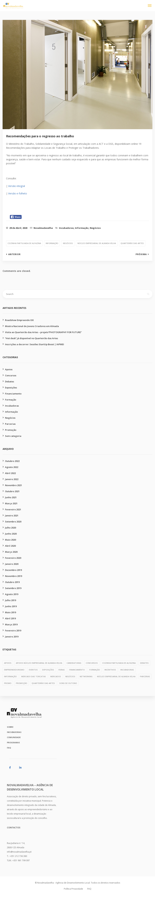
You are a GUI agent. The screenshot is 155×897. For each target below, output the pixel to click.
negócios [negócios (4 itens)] (70, 676)
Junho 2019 (11, 606)
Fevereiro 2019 (13, 630)
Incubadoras (66, 227)
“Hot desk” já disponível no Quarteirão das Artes (31, 338)
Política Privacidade (73, 888)
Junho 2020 (11, 533)
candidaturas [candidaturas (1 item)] (74, 663)
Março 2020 (11, 551)
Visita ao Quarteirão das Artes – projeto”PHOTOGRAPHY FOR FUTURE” (43, 332)
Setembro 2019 (13, 588)
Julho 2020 (10, 527)
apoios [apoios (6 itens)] (7, 663)
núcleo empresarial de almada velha (97, 243)
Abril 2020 (10, 545)
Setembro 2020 (13, 521)
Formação (10, 399)
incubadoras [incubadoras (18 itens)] (127, 669)
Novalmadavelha (43, 227)
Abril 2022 (10, 473)
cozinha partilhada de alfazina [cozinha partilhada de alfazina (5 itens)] (119, 663)
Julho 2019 (10, 600)
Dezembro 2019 (13, 570)
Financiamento (13, 393)
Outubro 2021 (12, 491)
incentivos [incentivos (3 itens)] (110, 669)
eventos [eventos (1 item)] (33, 669)
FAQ (9, 747)
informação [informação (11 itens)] (10, 676)
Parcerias (10, 423)
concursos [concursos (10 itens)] (92, 663)
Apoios (8, 369)
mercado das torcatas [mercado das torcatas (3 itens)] (33, 676)
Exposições (11, 387)
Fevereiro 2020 (13, 557)
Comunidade (14, 737)
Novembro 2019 (13, 576)
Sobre (10, 727)
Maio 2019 (10, 612)
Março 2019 (11, 624)
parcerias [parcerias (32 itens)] (145, 676)
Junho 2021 (11, 497)
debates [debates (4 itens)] (144, 663)
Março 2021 (11, 503)
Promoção (10, 429)
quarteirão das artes (132, 243)
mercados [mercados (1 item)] (55, 676)
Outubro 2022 (12, 461)
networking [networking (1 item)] (86, 676)
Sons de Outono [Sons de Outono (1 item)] (68, 683)
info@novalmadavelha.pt (19, 851)
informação (52, 243)
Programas (13, 742)
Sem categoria (13, 436)
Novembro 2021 (13, 485)
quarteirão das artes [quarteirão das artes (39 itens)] (43, 683)
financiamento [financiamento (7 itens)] (77, 669)
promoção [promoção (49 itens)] (21, 683)
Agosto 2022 (11, 467)
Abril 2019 (10, 618)
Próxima (141, 254)
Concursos (10, 375)
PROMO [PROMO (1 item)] (7, 683)
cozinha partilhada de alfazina (24, 243)
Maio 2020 (10, 539)
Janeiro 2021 (11, 515)
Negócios (95, 227)
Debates (9, 381)
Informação (82, 227)
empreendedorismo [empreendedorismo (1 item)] (14, 669)
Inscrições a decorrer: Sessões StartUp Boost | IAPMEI (34, 344)
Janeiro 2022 (11, 479)
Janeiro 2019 (11, 636)
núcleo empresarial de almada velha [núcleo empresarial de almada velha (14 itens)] (116, 676)
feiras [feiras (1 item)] (61, 669)
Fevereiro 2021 (13, 509)
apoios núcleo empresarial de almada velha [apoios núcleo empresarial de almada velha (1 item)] (39, 663)
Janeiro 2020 (11, 563)
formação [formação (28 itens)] (94, 669)
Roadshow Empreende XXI (19, 320)
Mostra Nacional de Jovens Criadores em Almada (32, 326)
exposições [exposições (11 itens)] (48, 669)
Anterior (14, 254)
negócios (68, 243)
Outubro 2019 (12, 582)
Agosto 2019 (11, 594)
